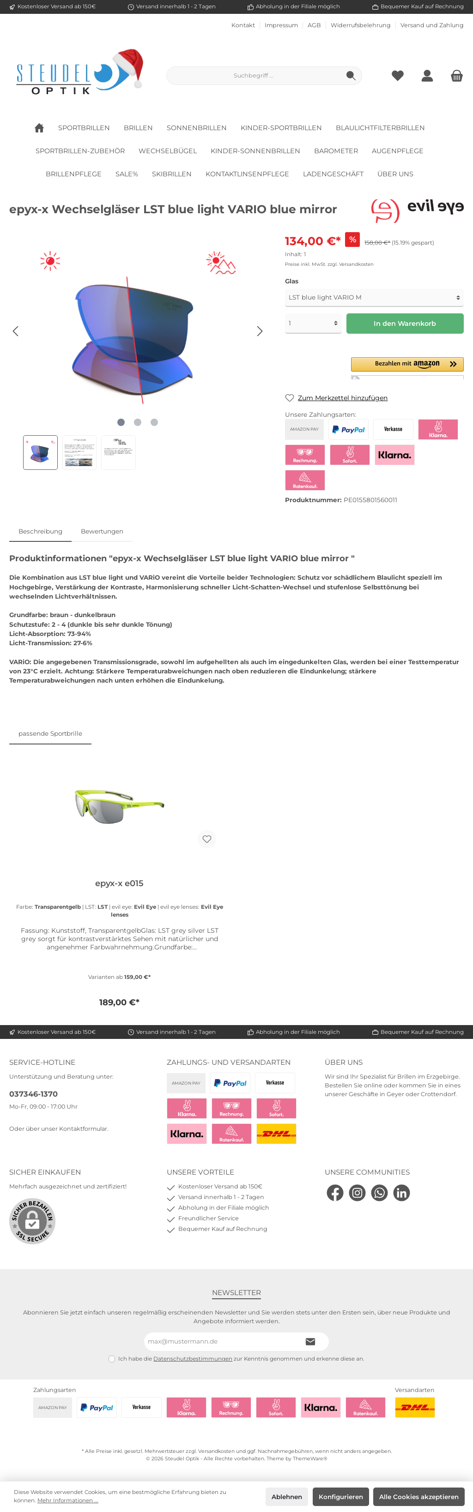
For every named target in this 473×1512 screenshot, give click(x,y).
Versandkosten (216, 1451)
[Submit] (310, 1341)
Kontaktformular (83, 1128)
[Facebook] (335, 1192)
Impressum (281, 25)
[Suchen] (351, 75)
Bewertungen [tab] (102, 531)
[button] (407, 368)
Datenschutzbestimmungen (192, 1359)
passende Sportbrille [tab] (50, 733)
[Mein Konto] (427, 75)
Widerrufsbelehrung (361, 25)
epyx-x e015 (119, 883)
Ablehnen (287, 1496)
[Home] (46, 127)
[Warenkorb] (454, 75)
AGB (314, 25)
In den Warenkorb (405, 323)
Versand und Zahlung (432, 25)
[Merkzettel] (397, 75)
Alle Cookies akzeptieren (419, 1496)
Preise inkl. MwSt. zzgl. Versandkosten (329, 264)
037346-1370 (33, 1093)
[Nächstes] (260, 331)
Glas (291, 281)
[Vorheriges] (16, 331)
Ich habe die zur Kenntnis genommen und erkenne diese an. (241, 1359)
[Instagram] (357, 1192)
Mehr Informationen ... (67, 1500)
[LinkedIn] (401, 1192)
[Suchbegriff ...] (253, 75)
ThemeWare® (310, 1459)
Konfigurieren (341, 1496)
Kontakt (243, 25)
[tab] (40, 531)
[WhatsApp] (379, 1192)
